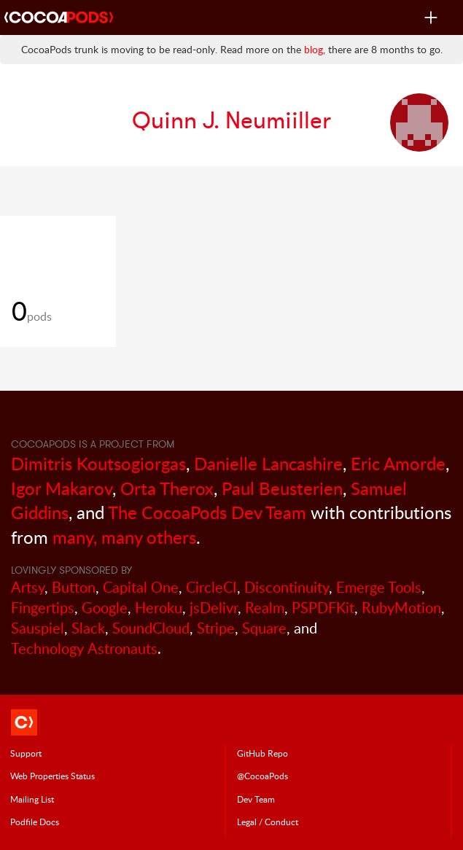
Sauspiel (37, 628)
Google (105, 607)
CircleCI (211, 587)
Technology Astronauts (84, 648)
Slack (88, 628)
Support (26, 753)
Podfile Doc (34, 821)
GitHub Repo (262, 753)
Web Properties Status (52, 775)
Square (264, 628)
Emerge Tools (378, 587)
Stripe (216, 628)
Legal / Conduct (267, 821)
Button (74, 587)
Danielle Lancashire (268, 463)
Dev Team (256, 799)
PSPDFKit (323, 607)
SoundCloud (151, 628)
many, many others (124, 537)
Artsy (27, 587)
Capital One (141, 587)
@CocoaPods (262, 775)
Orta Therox (167, 488)
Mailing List (32, 799)
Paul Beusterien (282, 488)
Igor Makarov (61, 488)
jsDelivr (214, 607)
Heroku (158, 607)
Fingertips (42, 607)
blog (313, 49)
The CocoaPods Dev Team (207, 512)
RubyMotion (401, 607)
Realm (264, 607)
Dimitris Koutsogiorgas (98, 463)
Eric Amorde (398, 463)
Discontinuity (286, 587)
